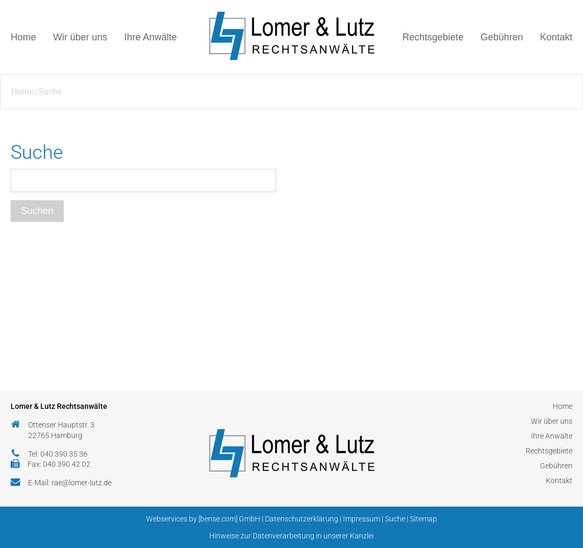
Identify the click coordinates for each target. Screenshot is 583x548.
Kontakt (556, 37)
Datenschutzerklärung (301, 519)
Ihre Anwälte (150, 37)
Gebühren (502, 37)
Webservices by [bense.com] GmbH (203, 519)
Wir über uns (80, 37)
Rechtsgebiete (433, 37)
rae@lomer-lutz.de (82, 482)
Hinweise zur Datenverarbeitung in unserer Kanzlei (291, 536)
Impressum (361, 519)
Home (23, 37)
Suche (50, 92)
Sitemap (423, 519)
